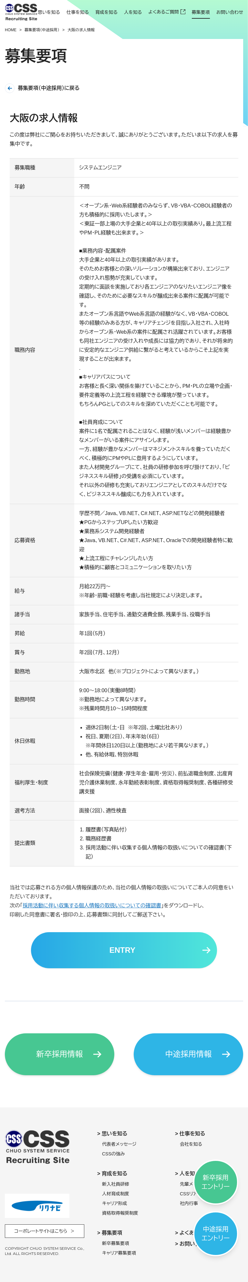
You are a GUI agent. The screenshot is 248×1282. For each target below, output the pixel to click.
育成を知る (106, 12)
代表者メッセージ (119, 1144)
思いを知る (49, 12)
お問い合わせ (229, 12)
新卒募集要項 (115, 1243)
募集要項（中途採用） (42, 30)
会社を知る (191, 1144)
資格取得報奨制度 (120, 1213)
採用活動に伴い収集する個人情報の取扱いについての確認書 (92, 908)
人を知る (133, 12)
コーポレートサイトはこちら (40, 1231)
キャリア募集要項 (119, 1253)
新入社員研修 (115, 1184)
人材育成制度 (115, 1193)
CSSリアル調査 (195, 1193)
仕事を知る (78, 12)
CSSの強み (113, 1153)
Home (10, 30)
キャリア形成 (114, 1203)
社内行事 (189, 1203)
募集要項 (201, 12)
